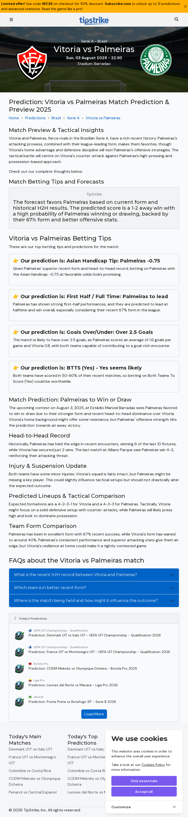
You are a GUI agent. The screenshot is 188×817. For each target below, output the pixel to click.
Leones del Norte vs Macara (93, 792)
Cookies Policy (153, 765)
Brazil (56, 117)
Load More (94, 714)
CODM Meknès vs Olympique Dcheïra (34, 781)
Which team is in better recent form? (50, 587)
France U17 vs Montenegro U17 (32, 759)
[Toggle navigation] (11, 20)
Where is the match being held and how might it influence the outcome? (86, 600)
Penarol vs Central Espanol (33, 792)
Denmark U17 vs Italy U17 (30, 749)
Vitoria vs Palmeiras (103, 117)
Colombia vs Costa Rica (30, 770)
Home (14, 117)
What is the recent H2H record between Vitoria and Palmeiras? (75, 574)
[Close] (185, 6)
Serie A (73, 117)
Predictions (35, 117)
